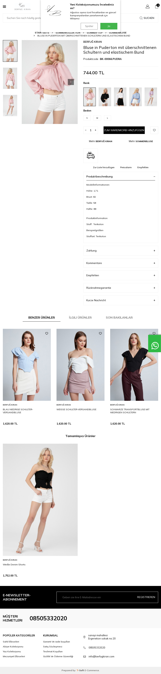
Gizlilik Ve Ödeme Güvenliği (58, 656)
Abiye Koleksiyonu (13, 646)
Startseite (42, 32)
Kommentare (120, 263)
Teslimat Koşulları (53, 651)
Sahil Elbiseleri (11, 641)
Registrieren (146, 597)
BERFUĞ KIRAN (92, 41)
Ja (109, 26)
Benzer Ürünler (41, 317)
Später (89, 26)
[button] (71, 82)
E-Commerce (92, 670)
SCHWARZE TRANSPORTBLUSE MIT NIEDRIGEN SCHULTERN (129, 411)
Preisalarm (126, 167)
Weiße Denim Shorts (14, 564)
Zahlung (120, 250)
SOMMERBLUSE (117, 32)
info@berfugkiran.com (101, 656)
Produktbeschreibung (120, 176)
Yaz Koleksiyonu (12, 651)
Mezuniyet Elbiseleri (14, 656)
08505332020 (48, 618)
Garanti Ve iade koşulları (56, 641)
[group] (50, 82)
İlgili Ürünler (80, 317)
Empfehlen (143, 167)
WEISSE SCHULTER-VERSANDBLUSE (76, 409)
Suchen (147, 18)
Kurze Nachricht (120, 300)
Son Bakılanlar (119, 317)
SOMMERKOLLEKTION (68, 32)
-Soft (81, 670)
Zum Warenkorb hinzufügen (124, 130)
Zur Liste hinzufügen (104, 167)
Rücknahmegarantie (120, 288)
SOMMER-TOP (95, 32)
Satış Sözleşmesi (52, 646)
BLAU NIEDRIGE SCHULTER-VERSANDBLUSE (18, 411)
